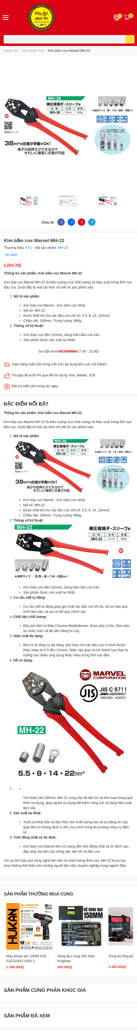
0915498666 (67, 351)
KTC (29, 247)
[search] (130, 39)
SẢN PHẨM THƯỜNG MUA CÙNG (38, 893)
